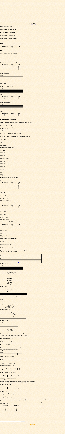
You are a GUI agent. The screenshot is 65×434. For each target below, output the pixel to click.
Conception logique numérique (32, 24)
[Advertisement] (32, 13)
